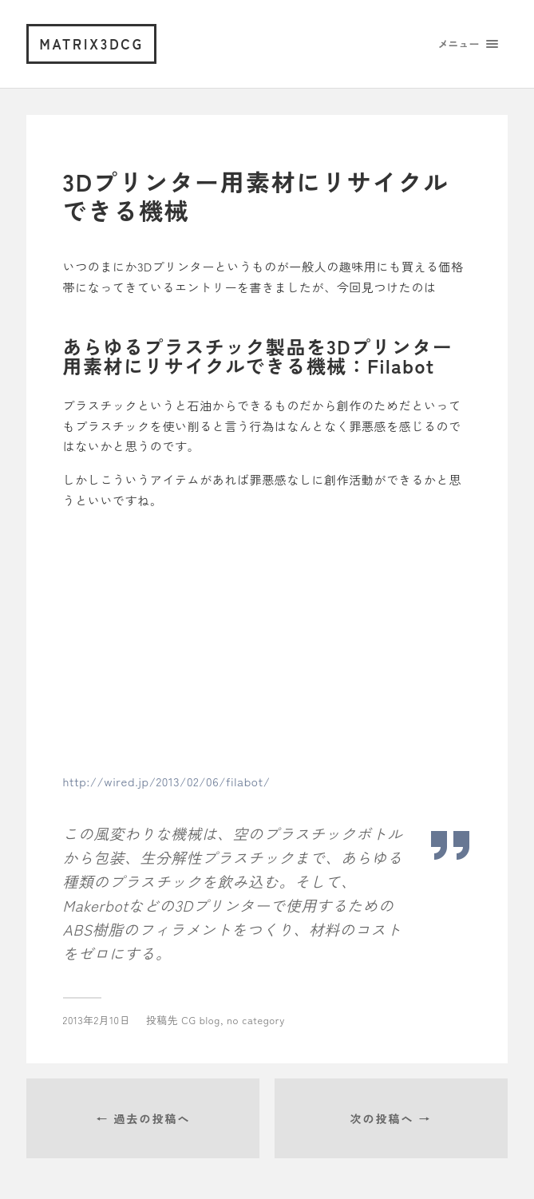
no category (256, 1019)
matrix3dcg (91, 43)
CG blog (200, 1019)
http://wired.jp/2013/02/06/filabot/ (167, 781)
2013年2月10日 (96, 1019)
